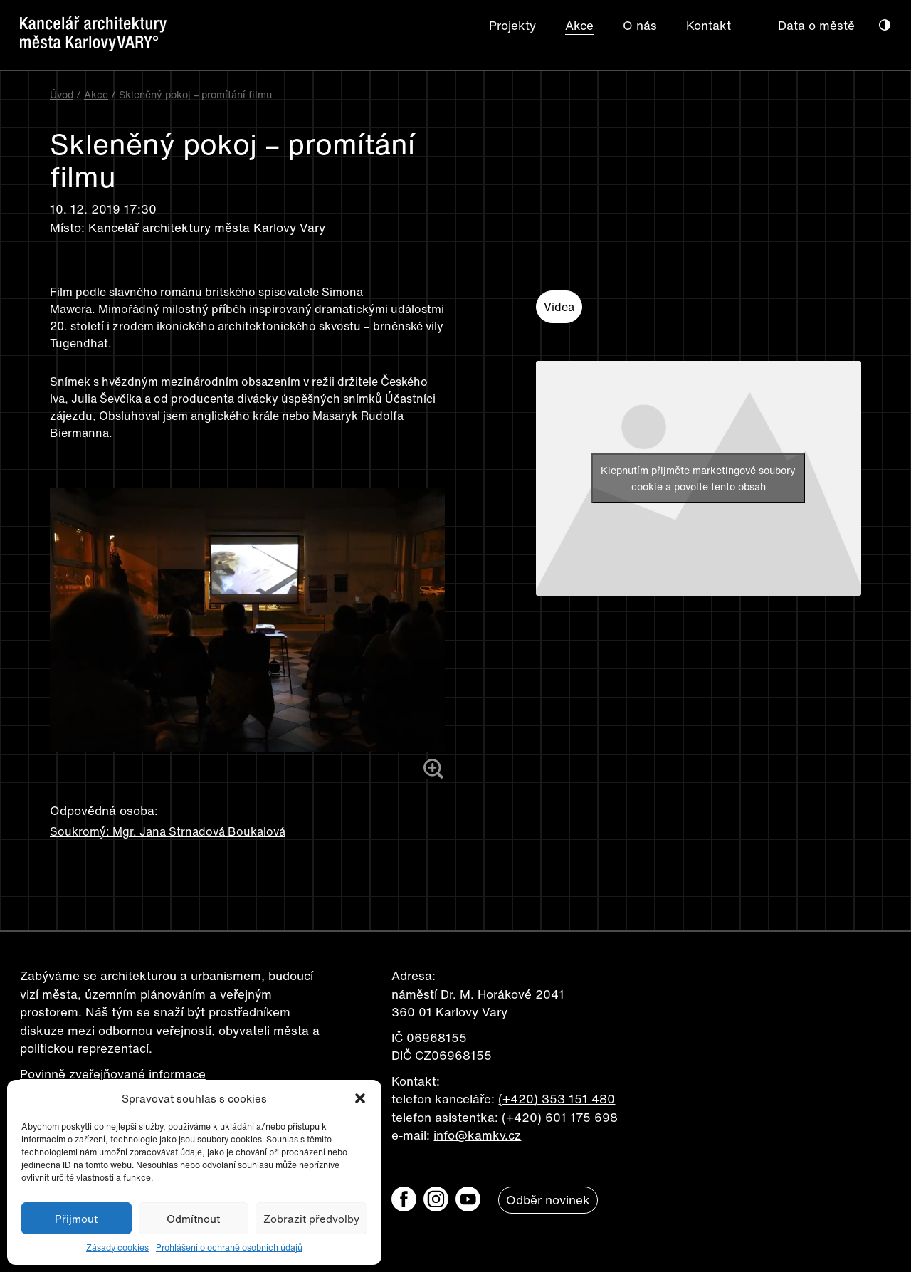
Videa (559, 306)
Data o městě (816, 25)
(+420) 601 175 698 (560, 1117)
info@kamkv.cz (477, 1135)
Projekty (512, 25)
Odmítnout (193, 1218)
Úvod (61, 94)
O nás (640, 25)
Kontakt (708, 25)
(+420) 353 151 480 (556, 1099)
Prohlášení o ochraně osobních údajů (229, 1247)
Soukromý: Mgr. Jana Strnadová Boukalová (167, 831)
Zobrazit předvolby (311, 1218)
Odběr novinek (548, 1200)
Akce (579, 25)
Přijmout (76, 1218)
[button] (360, 1098)
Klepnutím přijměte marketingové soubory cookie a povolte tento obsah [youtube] (698, 478)
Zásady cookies (117, 1247)
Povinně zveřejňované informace (113, 1074)
